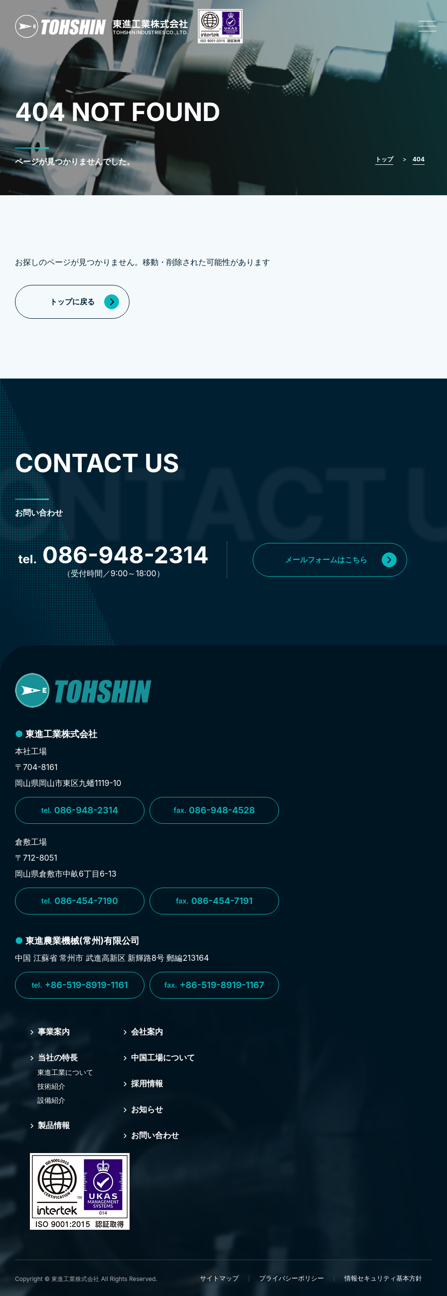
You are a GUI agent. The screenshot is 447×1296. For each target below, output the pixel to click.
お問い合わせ (151, 1135)
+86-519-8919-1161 (79, 985)
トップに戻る (84, 301)
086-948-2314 (80, 810)
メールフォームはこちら (341, 559)
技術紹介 (51, 1086)
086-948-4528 (214, 810)
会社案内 (143, 1032)
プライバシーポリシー (291, 1278)
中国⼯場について (159, 1057)
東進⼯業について (65, 1072)
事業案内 (50, 1032)
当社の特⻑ (54, 1057)
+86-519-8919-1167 (214, 985)
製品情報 (50, 1125)
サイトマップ (219, 1278)
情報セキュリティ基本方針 (383, 1278)
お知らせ (143, 1109)
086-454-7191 (214, 901)
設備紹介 (51, 1100)
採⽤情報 (143, 1083)
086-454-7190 (79, 901)
